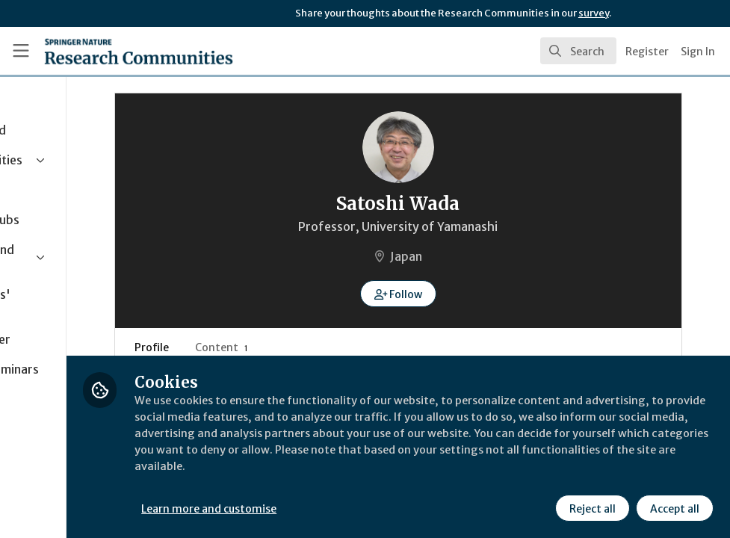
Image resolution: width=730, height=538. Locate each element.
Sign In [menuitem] (698, 51)
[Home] (111, 51)
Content (322, 347)
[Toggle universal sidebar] (21, 51)
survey (593, 13)
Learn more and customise (335, 507)
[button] (460, 293)
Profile (252, 347)
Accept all (673, 507)
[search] (578, 50)
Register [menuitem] (647, 51)
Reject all (591, 507)
